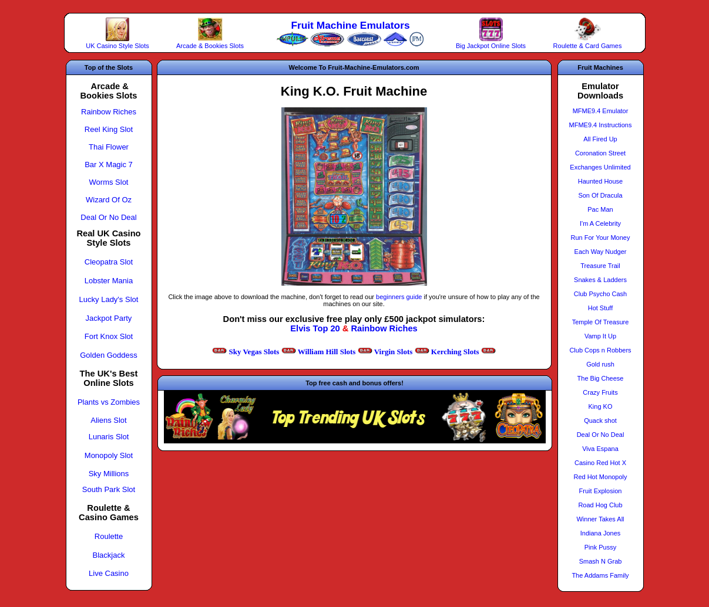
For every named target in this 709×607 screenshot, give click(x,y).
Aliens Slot (108, 420)
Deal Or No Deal (108, 217)
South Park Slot (108, 489)
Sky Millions (109, 473)
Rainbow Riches (384, 328)
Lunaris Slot (109, 436)
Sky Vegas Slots (254, 351)
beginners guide (399, 296)
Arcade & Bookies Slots (210, 45)
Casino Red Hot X (600, 462)
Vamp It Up (600, 336)
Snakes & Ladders (600, 279)
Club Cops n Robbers (600, 350)
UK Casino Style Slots (117, 45)
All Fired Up (600, 139)
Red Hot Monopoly (600, 476)
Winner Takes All (600, 519)
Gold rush (600, 364)
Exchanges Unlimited (600, 167)
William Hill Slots (327, 351)
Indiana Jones (600, 533)
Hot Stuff (600, 307)
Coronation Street (600, 153)
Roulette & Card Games (587, 45)
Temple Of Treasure (600, 321)
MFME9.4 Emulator (601, 110)
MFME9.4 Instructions (600, 124)
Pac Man (600, 209)
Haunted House (600, 181)
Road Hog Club (600, 504)
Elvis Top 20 (315, 328)
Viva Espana (600, 448)
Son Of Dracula (600, 195)
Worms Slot (109, 182)
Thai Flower (109, 147)
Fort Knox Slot (109, 336)
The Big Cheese (600, 378)
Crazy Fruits (600, 392)
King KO (601, 406)
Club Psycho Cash (600, 293)
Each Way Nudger (600, 251)
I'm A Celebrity (600, 223)
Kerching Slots (455, 351)
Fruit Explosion (600, 490)
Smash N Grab (600, 561)
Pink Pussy (600, 547)
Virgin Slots (393, 351)
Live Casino (109, 573)
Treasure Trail (600, 265)
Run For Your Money (600, 237)
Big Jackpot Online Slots (491, 45)
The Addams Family (600, 575)
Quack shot (600, 420)
